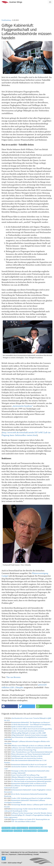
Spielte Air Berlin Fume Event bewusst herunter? (27, 727)
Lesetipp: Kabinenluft (18, 773)
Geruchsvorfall (18, 830)
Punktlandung (6, 20)
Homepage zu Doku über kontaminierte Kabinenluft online (30, 771)
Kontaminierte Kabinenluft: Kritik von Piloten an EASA (29, 783)
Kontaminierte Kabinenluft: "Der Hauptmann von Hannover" (30, 722)
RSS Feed (5, 852)
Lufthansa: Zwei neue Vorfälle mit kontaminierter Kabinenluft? (31, 748)
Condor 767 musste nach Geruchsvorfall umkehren (27, 731)
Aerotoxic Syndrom (7, 830)
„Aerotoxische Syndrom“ (22, 406)
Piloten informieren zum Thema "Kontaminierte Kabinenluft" (31, 754)
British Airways (6, 828)
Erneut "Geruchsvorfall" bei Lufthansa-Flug (25, 775)
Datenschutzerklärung (25, 854)
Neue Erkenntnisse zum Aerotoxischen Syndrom (26, 758)
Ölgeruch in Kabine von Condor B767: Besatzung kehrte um (30, 819)
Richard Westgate (42, 830)
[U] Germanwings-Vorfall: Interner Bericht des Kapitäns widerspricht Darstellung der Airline (25, 810)
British (13, 828)
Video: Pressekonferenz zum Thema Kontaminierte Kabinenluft (31, 752)
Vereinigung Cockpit (22, 828)
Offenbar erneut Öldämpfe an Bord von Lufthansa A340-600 (30, 746)
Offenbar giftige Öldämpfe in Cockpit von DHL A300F (28, 733)
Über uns (5, 854)
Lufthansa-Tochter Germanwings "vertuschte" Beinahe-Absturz (31, 813)
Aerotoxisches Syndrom (35, 828)
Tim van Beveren (13, 677)
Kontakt (36, 854)
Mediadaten (43, 852)
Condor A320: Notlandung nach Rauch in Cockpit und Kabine (31, 798)
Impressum (12, 854)
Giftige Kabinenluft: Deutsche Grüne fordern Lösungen (29, 735)
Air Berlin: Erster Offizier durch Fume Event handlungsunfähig (31, 729)
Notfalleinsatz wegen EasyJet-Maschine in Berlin (26, 756)
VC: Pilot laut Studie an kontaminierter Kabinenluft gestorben (31, 781)
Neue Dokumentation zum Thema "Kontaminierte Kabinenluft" (31, 779)
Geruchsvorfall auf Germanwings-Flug (23, 750)
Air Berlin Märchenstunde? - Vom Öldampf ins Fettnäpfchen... (31, 724)
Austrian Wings (12, 2)
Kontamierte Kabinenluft (29, 830)
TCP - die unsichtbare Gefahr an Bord (23, 821)
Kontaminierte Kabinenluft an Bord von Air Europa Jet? (29, 764)
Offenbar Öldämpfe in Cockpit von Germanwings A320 (28, 777)
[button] (10, 706)
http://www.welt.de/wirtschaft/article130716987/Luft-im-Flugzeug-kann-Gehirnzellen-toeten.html (26, 433)
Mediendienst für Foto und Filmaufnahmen (24, 852)
